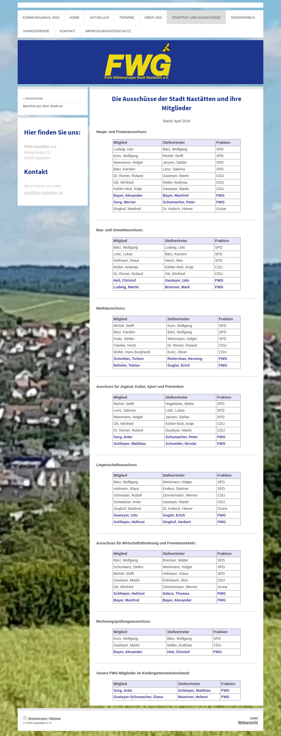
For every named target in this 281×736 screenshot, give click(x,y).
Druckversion (35, 718)
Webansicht (248, 722)
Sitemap (55, 718)
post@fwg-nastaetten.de (43, 193)
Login (254, 717)
